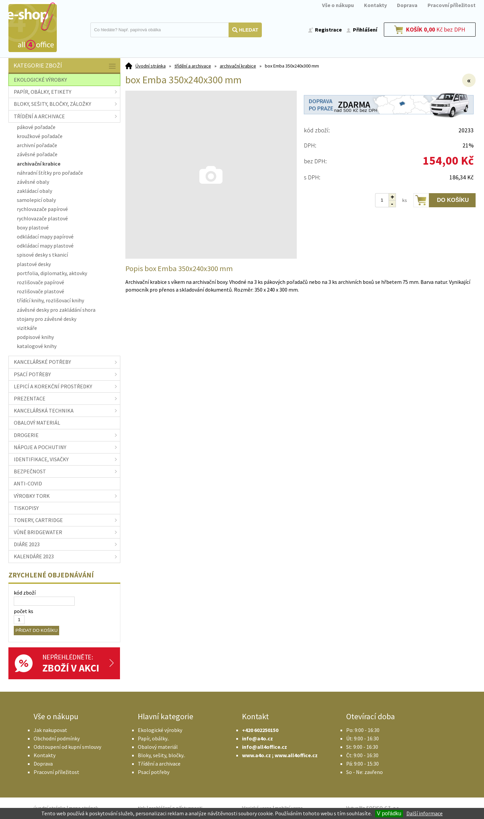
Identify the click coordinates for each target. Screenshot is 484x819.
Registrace (328, 29)
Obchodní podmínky (57, 738)
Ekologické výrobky (160, 730)
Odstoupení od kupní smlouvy (67, 746)
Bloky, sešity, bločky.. (161, 755)
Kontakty (375, 5)
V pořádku (389, 813)
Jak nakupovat (50, 730)
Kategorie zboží (65, 66)
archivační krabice (238, 66)
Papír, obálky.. (153, 738)
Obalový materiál (158, 746)
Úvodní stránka (150, 66)
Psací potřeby (153, 772)
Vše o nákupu (338, 5)
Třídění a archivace (159, 763)
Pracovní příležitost (452, 5)
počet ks (23, 611)
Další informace (424, 813)
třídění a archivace (192, 66)
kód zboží (25, 592)
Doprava (407, 5)
